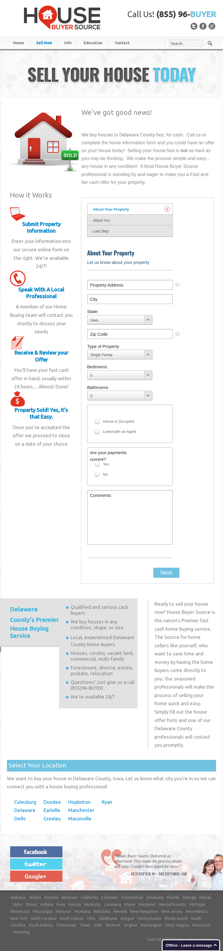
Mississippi (43, 911)
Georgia (189, 897)
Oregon (127, 918)
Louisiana (112, 904)
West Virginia (177, 925)
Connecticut (132, 897)
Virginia (130, 925)
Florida (173, 897)
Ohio (91, 918)
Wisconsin (201, 925)
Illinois (31, 904)
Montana (82, 911)
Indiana (47, 904)
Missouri (63, 911)
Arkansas (69, 897)
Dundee (52, 802)
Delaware (24, 810)
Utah (97, 925)
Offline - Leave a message (189, 945)
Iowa (61, 904)
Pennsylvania (149, 918)
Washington (151, 925)
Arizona (51, 897)
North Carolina (44, 918)
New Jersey (172, 911)
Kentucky (92, 904)
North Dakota (72, 918)
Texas (85, 925)
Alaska (35, 897)
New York (19, 918)
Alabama (18, 897)
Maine (129, 904)
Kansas (74, 904)
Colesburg (25, 802)
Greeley (52, 818)
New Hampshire (144, 911)
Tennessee (66, 925)
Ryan (107, 802)
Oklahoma (108, 918)
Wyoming (21, 932)
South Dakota (40, 925)
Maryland (147, 904)
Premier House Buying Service (34, 622)
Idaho (18, 904)
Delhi (20, 818)
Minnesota (20, 911)
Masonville (79, 818)
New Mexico (197, 911)
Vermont (113, 925)
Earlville (52, 810)
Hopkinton (79, 802)
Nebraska (101, 911)
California (89, 897)
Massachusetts (172, 904)
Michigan (197, 904)
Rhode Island (176, 918)
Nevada (120, 911)
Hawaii (205, 897)
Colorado (109, 897)
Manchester (81, 810)
